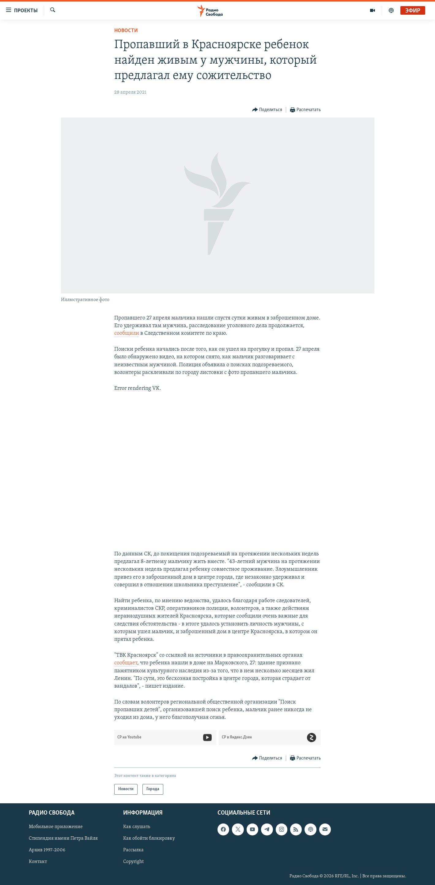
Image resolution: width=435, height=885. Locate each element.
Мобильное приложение (56, 826)
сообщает (125, 663)
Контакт (38, 861)
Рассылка (133, 850)
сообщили (126, 333)
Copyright (133, 861)
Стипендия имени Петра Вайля (63, 838)
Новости (126, 31)
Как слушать (136, 826)
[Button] (267, 110)
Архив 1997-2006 (47, 850)
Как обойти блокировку (149, 838)
